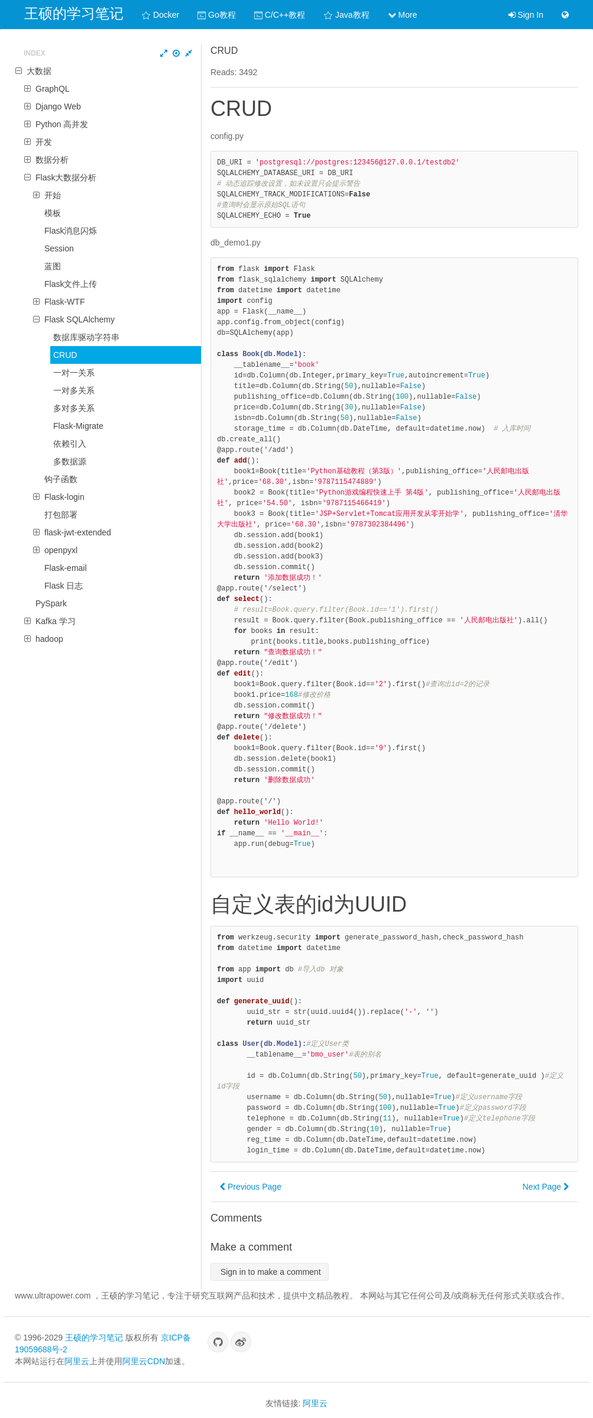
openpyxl (60, 550)
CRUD (65, 355)
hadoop (49, 639)
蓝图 (52, 266)
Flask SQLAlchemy (79, 319)
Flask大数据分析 (65, 177)
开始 (52, 195)
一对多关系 (74, 390)
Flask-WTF (64, 301)
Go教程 (216, 15)
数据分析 (52, 159)
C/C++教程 (279, 15)
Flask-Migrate (78, 426)
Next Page (546, 1186)
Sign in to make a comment (269, 1272)
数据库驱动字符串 (86, 337)
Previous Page (250, 1186)
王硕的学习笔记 (74, 13)
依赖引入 (69, 443)
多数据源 (69, 461)
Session (59, 248)
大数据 (39, 71)
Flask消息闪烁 (70, 230)
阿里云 (76, 1361)
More (402, 15)
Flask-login (64, 497)
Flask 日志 (63, 585)
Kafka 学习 (55, 621)
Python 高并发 (61, 124)
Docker (160, 15)
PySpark (51, 603)
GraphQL (52, 88)
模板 (52, 213)
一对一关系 (74, 372)
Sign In (525, 15)
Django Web (58, 106)
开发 (43, 142)
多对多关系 (74, 408)
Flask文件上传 (70, 284)
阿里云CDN (143, 1361)
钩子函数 (60, 479)
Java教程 (346, 15)
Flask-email (65, 568)
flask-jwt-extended (77, 532)
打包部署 (60, 514)
